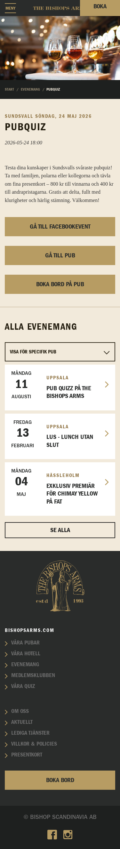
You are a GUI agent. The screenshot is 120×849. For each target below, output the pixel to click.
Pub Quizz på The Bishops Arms (57, 385)
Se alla (60, 530)
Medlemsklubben (33, 675)
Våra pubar (25, 643)
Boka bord (60, 780)
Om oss (20, 711)
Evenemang (25, 664)
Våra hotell (25, 654)
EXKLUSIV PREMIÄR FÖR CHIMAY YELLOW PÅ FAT (57, 486)
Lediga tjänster (30, 733)
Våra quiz (23, 686)
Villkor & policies (34, 744)
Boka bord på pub (60, 284)
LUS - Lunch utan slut (57, 434)
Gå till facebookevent (60, 226)
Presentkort (26, 755)
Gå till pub (60, 255)
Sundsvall (19, 116)
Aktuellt (22, 722)
